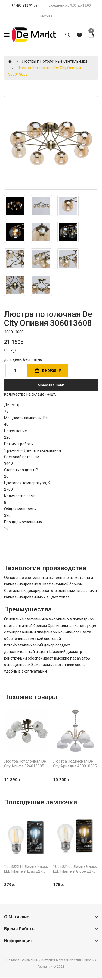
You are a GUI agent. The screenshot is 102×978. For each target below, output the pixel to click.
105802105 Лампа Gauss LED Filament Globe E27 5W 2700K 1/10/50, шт (75, 869)
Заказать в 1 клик (51, 384)
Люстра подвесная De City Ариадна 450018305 (75, 763)
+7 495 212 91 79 (24, 5)
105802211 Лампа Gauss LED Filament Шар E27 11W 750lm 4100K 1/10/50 (26, 869)
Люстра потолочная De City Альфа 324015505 (25, 763)
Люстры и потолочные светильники (54, 61)
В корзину (51, 371)
